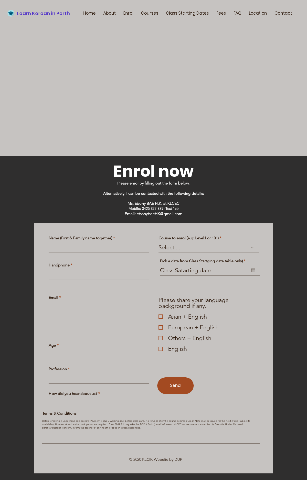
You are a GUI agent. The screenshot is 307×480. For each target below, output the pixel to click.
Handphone (59, 265)
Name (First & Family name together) (80, 238)
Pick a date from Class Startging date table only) (204, 261)
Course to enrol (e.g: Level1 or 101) (189, 238)
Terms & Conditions (59, 413)
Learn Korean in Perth (43, 13)
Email (53, 298)
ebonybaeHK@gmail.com (159, 213)
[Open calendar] (253, 270)
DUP (178, 459)
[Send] (175, 385)
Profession (58, 369)
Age (52, 345)
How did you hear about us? (73, 394)
